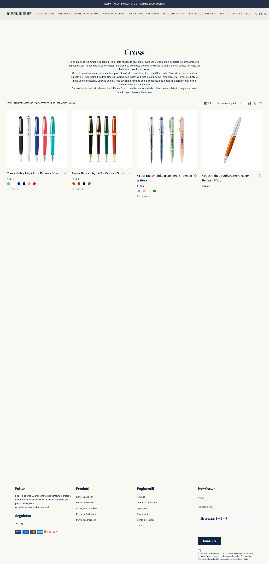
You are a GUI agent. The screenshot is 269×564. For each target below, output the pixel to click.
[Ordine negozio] (230, 103)
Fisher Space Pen (44, 13)
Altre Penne (64, 13)
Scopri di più (243, 559)
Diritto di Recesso (145, 520)
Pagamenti (142, 514)
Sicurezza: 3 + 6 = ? (213, 518)
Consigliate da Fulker (86, 508)
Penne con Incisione (86, 520)
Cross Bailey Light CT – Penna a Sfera (33, 173)
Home (9, 103)
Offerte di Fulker (241, 13)
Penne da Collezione (86, 13)
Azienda (141, 497)
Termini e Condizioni (147, 502)
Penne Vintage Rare (113, 13)
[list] (260, 103)
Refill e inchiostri (173, 13)
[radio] (8, 184)
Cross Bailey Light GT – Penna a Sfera (98, 173)
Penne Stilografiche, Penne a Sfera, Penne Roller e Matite (40, 103)
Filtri (208, 103)
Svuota (15, 189)
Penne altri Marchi (85, 502)
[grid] (249, 103)
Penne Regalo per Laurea (202, 13)
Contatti (141, 525)
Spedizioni (142, 508)
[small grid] (255, 103)
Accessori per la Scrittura (143, 13)
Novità (224, 13)
